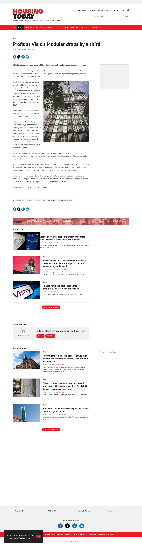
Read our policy (24, 538)
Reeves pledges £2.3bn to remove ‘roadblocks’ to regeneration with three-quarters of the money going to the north (65, 263)
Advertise (59, 534)
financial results (20, 200)
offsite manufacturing (65, 200)
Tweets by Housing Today (108, 352)
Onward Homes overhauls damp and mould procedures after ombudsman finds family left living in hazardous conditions (65, 386)
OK (39, 537)
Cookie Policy (91, 534)
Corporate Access (103, 10)
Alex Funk (61, 364)
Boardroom (82, 10)
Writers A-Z (52, 511)
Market (38, 200)
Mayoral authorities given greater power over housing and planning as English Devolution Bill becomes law (65, 358)
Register (116, 10)
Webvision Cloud (75, 541)
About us (68, 534)
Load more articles (51, 307)
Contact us (49, 534)
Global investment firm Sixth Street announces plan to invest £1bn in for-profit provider (62, 238)
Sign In (123, 10)
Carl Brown (58, 243)
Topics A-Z (19, 511)
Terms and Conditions (106, 534)
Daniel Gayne (62, 414)
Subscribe (91, 10)
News (15, 38)
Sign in (40, 336)
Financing (30, 200)
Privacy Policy (79, 534)
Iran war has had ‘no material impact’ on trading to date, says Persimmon (66, 410)
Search (127, 16)
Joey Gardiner (19, 50)
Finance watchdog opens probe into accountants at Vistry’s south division (61, 287)
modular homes (52, 200)
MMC (43, 200)
